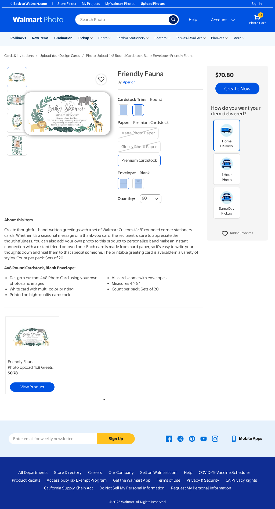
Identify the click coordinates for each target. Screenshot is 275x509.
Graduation (63, 38)
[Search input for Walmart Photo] (122, 19)
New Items (40, 38)
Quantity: (126, 198)
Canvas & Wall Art (189, 38)
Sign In (257, 4)
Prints (102, 38)
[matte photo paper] (138, 133)
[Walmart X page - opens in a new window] (180, 438)
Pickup (83, 38)
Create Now (237, 88)
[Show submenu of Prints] (109, 37)
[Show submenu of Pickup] (91, 37)
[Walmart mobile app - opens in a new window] (246, 438)
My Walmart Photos (120, 4)
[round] (138, 110)
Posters (160, 38)
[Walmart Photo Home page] (38, 19)
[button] (237, 233)
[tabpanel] (37, 355)
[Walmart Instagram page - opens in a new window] (215, 438)
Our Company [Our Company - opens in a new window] (121, 472)
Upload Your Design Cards (59, 56)
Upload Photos (153, 4)
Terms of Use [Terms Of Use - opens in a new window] (168, 480)
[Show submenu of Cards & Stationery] (147, 37)
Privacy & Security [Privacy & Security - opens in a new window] (203, 480)
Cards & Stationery (131, 38)
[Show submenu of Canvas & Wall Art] (204, 37)
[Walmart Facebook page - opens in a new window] (169, 438)
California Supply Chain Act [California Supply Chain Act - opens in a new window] (68, 488)
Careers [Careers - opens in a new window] (95, 472)
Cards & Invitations (19, 56)
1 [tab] (103, 398)
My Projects (91, 4)
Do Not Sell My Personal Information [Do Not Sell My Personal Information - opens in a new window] (132, 488)
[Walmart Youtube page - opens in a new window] (203, 438)
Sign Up (116, 438)
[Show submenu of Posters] (169, 37)
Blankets (217, 38)
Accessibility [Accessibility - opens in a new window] (58, 480)
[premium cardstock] (139, 160)
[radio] (17, 77)
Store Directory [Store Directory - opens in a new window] (68, 472)
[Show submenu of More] (243, 37)
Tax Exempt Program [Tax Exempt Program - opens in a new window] (88, 480)
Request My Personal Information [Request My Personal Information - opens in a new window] (201, 488)
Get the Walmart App (131, 480)
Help (193, 19)
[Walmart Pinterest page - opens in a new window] (192, 438)
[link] (32, 355)
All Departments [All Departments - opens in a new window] (33, 472)
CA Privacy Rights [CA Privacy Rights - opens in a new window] (241, 480)
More (237, 38)
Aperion (129, 82)
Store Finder (67, 4)
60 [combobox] (144, 198)
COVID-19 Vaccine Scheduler (224, 472)
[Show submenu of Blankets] (226, 37)
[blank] (123, 183)
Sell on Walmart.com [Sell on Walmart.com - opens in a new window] (159, 472)
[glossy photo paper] (139, 147)
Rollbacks (18, 38)
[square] (123, 110)
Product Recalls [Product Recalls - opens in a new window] (26, 480)
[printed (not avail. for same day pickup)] (138, 183)
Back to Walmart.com (28, 4)
